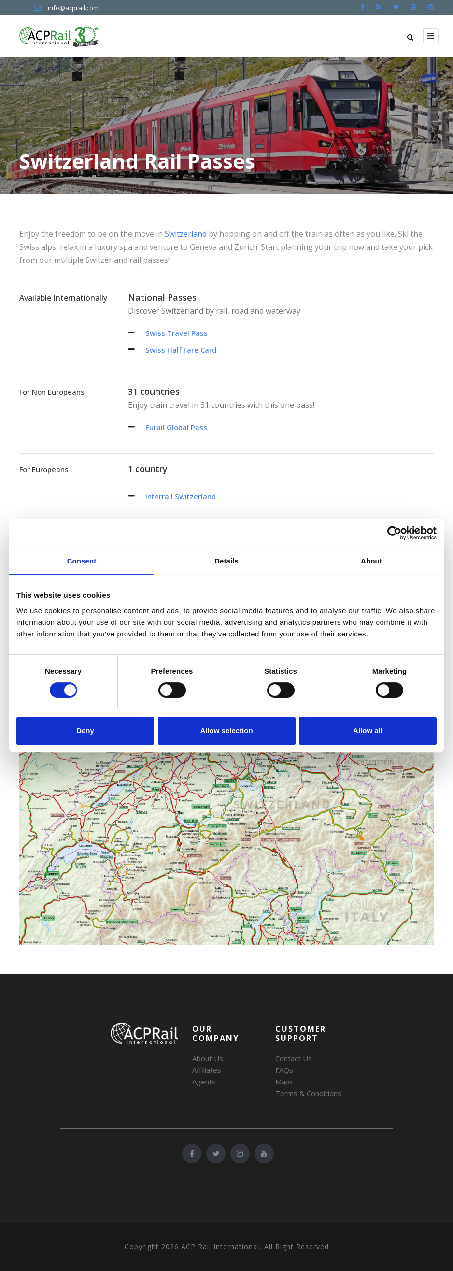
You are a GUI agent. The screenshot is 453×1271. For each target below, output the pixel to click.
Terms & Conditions (308, 1093)
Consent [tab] (82, 561)
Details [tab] (226, 561)
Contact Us (293, 1058)
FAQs (284, 1070)
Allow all (367, 730)
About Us (207, 1058)
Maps (284, 1081)
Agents (204, 1081)
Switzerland (186, 234)
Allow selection (226, 730)
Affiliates (206, 1070)
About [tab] (371, 561)
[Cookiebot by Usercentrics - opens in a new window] (394, 533)
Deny (85, 730)
